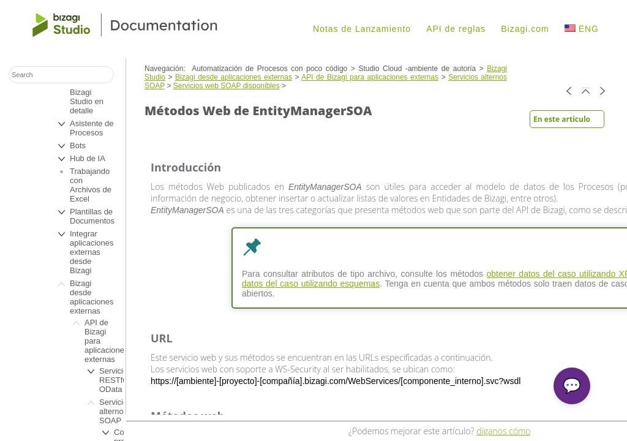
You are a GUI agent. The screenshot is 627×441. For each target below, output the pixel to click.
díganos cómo (503, 431)
